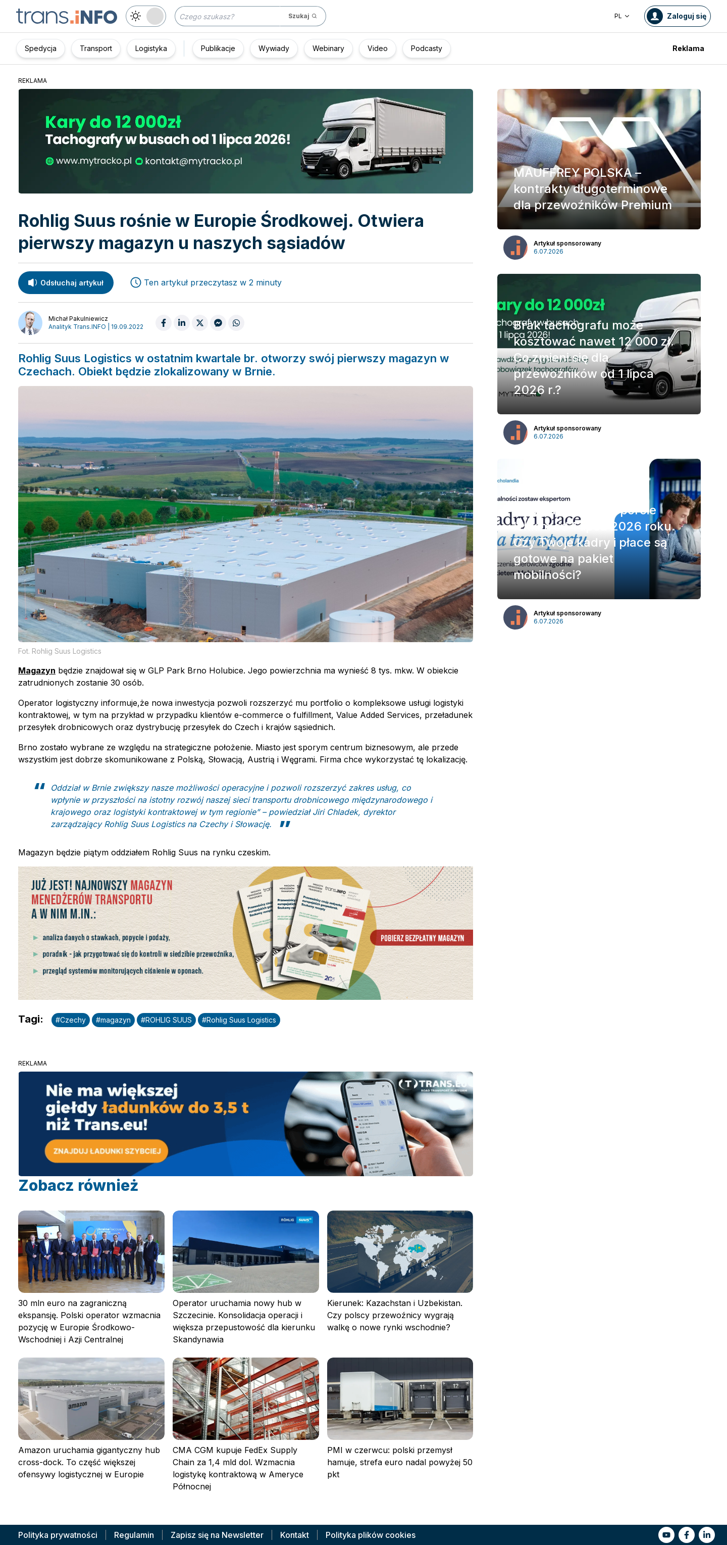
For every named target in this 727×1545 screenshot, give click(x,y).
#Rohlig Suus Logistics (239, 1020)
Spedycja (41, 48)
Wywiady (273, 48)
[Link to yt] (666, 1535)
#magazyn (113, 1020)
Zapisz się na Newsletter (217, 1535)
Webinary (328, 48)
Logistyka (151, 48)
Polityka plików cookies (371, 1535)
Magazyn (37, 670)
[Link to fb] (687, 1535)
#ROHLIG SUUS (166, 1020)
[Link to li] (707, 1535)
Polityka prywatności (57, 1535)
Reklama (688, 48)
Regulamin (134, 1535)
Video (378, 48)
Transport (96, 48)
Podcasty (426, 48)
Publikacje (218, 48)
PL (622, 16)
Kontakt (294, 1535)
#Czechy (71, 1020)
